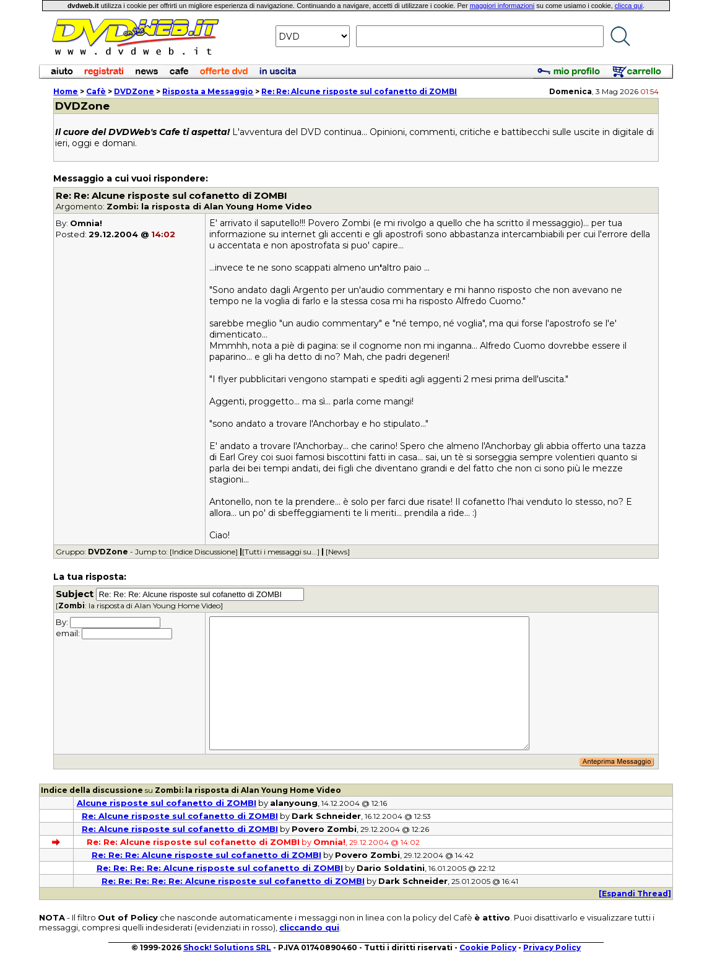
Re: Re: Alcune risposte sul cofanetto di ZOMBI (359, 91)
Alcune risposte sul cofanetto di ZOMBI (166, 803)
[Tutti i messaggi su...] (280, 551)
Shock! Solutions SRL (227, 947)
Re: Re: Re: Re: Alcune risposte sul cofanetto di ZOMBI (220, 868)
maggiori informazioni (502, 5)
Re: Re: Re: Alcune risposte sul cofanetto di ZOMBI (206, 855)
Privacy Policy (552, 947)
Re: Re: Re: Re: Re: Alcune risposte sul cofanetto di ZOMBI (233, 881)
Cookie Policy (487, 947)
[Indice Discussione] (204, 551)
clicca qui (629, 5)
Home (65, 91)
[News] (338, 551)
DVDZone (134, 91)
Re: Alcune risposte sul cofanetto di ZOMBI (180, 816)
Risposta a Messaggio (207, 91)
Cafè (96, 91)
